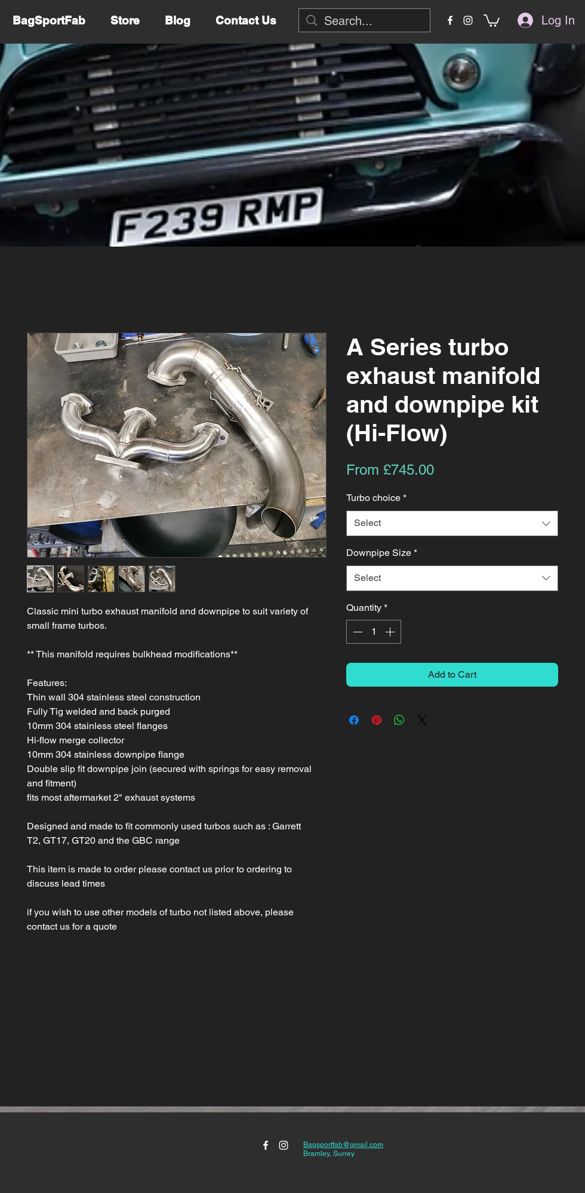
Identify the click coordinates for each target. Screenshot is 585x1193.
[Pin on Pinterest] (377, 720)
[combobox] (452, 523)
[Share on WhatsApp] (399, 720)
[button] (492, 20)
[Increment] (391, 631)
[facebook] (450, 20)
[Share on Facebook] (354, 720)
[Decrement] (356, 631)
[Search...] (364, 21)
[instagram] (468, 20)
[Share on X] (422, 720)
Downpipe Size (381, 552)
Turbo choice (376, 497)
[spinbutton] (374, 631)
